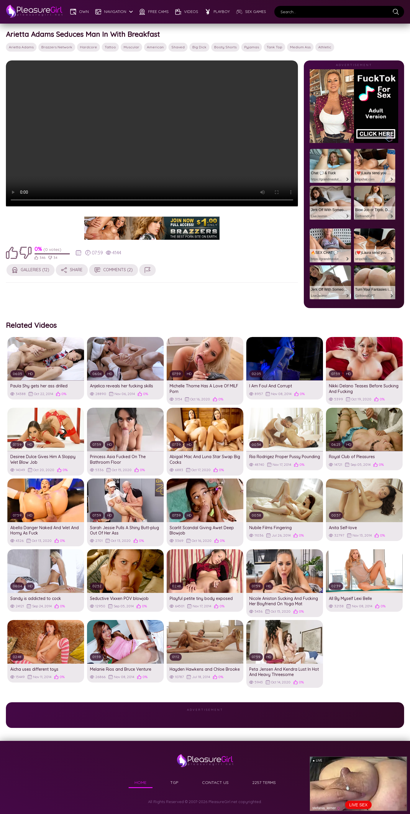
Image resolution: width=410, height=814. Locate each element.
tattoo (110, 47)
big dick (199, 47)
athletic (324, 47)
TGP (174, 782)
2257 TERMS (264, 782)
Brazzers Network (56, 47)
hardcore (88, 47)
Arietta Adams (21, 47)
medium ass (300, 47)
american (155, 47)
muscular (131, 47)
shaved (178, 47)
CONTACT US (215, 782)
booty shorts (225, 47)
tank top (274, 47)
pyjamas (251, 47)
